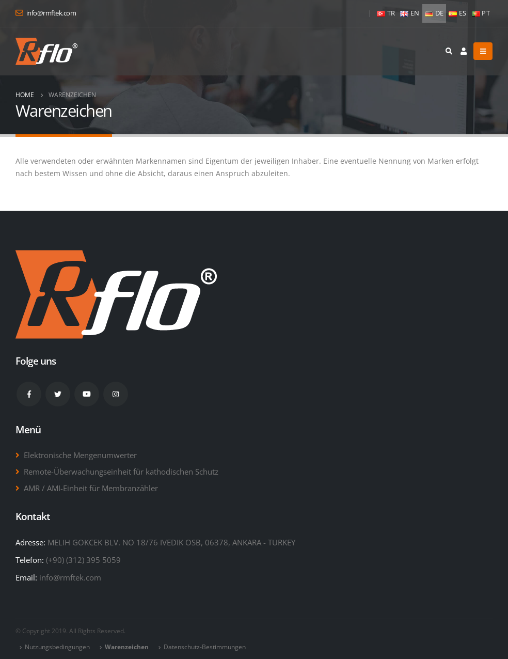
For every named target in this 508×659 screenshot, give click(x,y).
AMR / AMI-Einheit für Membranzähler (91, 488)
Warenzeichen (127, 646)
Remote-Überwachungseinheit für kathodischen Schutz (121, 471)
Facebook (29, 394)
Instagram (115, 394)
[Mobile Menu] (483, 51)
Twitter (57, 394)
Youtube (86, 394)
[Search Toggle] (448, 51)
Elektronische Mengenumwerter (80, 455)
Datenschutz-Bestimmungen (205, 646)
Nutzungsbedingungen (57, 646)
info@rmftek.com (70, 577)
